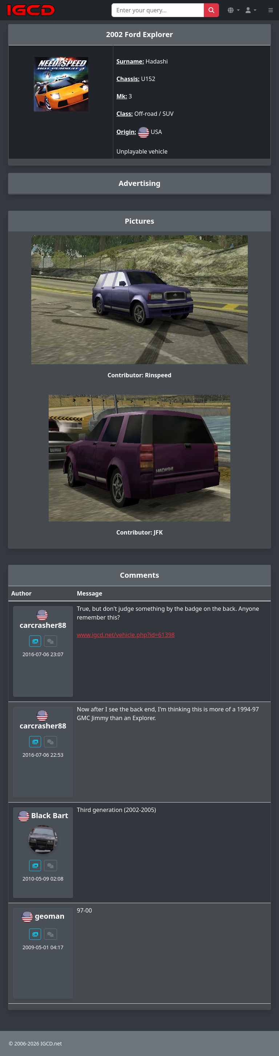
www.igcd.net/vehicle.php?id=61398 (126, 635)
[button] (233, 10)
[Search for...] (158, 10)
